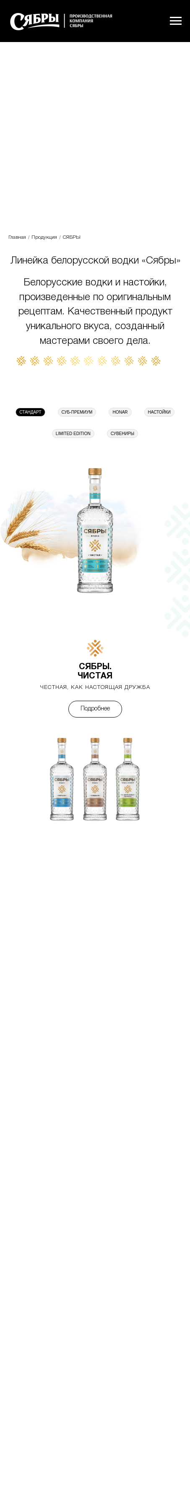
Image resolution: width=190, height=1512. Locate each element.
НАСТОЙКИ (159, 412)
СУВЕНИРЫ (123, 433)
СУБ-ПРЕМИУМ (77, 412)
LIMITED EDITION (73, 433)
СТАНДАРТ (30, 412)
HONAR (120, 412)
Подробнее (95, 709)
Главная (17, 237)
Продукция (44, 237)
